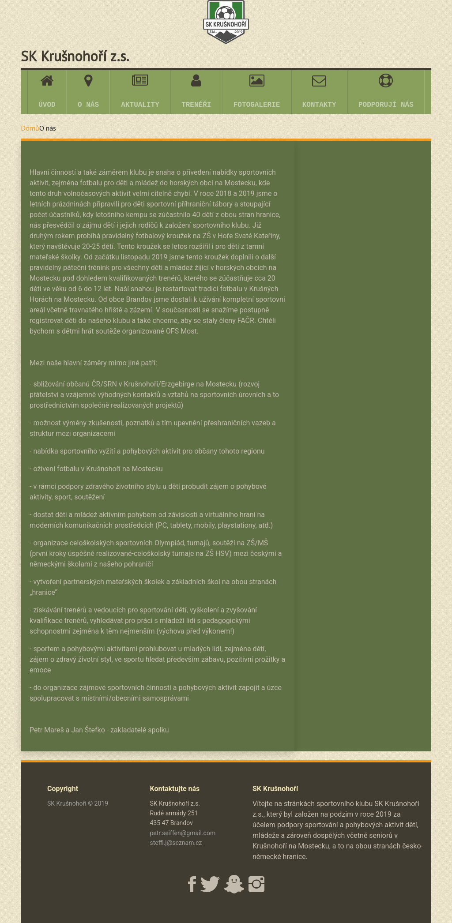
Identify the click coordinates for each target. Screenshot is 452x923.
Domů (30, 128)
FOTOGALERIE (257, 91)
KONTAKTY (319, 91)
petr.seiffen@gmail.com (183, 833)
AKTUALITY (140, 91)
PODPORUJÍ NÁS (386, 91)
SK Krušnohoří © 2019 (77, 803)
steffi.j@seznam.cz (176, 842)
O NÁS (88, 91)
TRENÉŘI (196, 91)
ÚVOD (46, 91)
